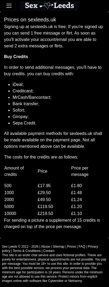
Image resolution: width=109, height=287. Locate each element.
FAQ (82, 246)
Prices (71, 246)
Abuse (45, 246)
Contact (48, 251)
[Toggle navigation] (9, 5)
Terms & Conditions (27, 251)
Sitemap (59, 246)
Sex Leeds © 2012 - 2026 (20, 246)
